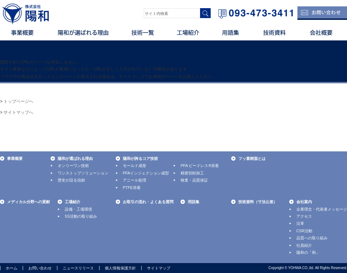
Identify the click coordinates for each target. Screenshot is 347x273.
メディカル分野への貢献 (28, 202)
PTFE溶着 (132, 187)
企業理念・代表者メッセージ (321, 209)
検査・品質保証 (194, 180)
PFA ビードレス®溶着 (200, 165)
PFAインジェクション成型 (146, 173)
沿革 (300, 223)
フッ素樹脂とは (252, 158)
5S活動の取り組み (81, 216)
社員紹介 (304, 245)
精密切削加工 (192, 173)
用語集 (231, 35)
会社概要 (322, 35)
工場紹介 (189, 35)
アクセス (304, 216)
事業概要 (23, 35)
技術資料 (274, 35)
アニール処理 (134, 180)
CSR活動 (304, 231)
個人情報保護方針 (120, 268)
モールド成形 (134, 165)
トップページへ (18, 101)
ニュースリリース (78, 268)
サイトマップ (158, 268)
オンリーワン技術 (73, 165)
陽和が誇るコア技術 (140, 158)
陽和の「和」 (308, 252)
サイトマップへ (18, 112)
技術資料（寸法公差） (257, 202)
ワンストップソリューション (83, 173)
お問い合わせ (40, 268)
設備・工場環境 (78, 209)
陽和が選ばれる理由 (83, 35)
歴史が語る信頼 (71, 180)
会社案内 (304, 202)
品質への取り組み (312, 238)
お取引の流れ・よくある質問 (148, 202)
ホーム (11, 268)
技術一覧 (143, 35)
